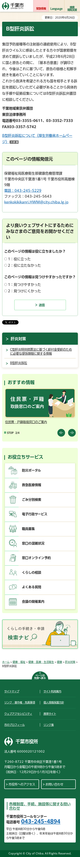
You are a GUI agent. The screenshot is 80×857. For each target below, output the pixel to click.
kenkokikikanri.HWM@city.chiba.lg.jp (36, 202)
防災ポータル (31, 470)
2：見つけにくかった (24, 291)
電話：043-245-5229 (22, 190)
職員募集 (28, 528)
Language (56, 8)
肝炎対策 (18, 339)
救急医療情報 (31, 484)
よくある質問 (31, 587)
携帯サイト (50, 713)
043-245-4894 (40, 821)
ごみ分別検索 (31, 499)
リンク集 (49, 725)
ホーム (6, 662)
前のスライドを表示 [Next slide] (72, 433)
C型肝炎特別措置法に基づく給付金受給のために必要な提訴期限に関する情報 (41, 351)
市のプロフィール (14, 725)
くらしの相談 (31, 572)
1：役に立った (19, 259)
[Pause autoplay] (9, 433)
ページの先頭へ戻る (40, 676)
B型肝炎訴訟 (18, 363)
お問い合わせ (54, 784)
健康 (59, 662)
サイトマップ (11, 691)
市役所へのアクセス (22, 784)
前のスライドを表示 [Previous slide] (61, 433)
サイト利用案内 (52, 691)
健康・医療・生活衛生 (41, 662)
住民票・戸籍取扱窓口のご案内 (26, 422)
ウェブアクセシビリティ (18, 713)
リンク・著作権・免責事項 (19, 702)
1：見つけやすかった (24, 284)
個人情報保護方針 (54, 702)
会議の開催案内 (33, 601)
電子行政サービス (34, 514)
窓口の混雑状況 (33, 543)
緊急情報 (41, 8)
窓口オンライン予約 (36, 557)
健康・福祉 (19, 662)
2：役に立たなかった (24, 265)
